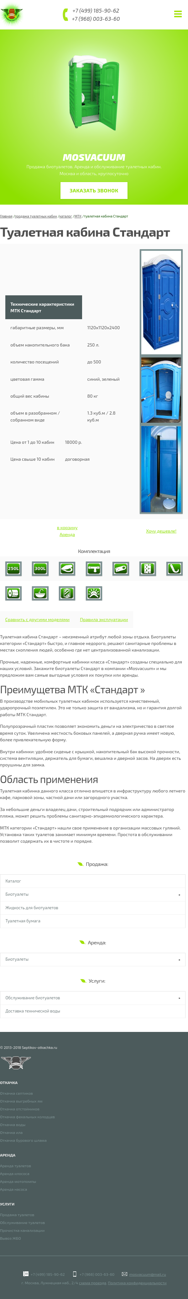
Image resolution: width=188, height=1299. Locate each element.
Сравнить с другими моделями (37, 619)
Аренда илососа (14, 1173)
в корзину (67, 527)
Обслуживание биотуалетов (33, 998)
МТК (78, 216)
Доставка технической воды (33, 1011)
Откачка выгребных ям (21, 1101)
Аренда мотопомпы (18, 1181)
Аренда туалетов (15, 1165)
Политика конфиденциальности (137, 1282)
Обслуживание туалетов (22, 1222)
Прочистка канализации (22, 1230)
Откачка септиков (16, 1093)
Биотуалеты (17, 894)
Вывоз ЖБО (10, 1238)
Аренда (67, 534)
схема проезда (92, 1282)
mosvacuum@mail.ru (147, 1274)
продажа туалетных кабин (36, 216)
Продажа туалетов (17, 1214)
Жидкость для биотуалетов (32, 907)
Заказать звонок (94, 191)
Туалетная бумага (23, 921)
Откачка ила (11, 1132)
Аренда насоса (13, 1189)
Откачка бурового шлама (23, 1140)
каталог (65, 216)
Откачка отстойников (19, 1109)
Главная (6, 216)
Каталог (13, 881)
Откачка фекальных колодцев (27, 1116)
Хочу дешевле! (161, 531)
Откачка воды (12, 1124)
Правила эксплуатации (104, 619)
